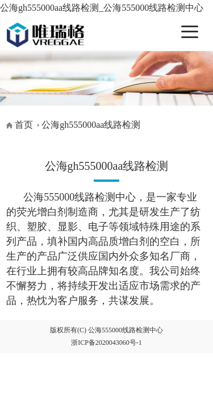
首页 (24, 125)
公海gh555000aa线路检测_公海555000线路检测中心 (101, 7)
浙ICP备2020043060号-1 (106, 343)
